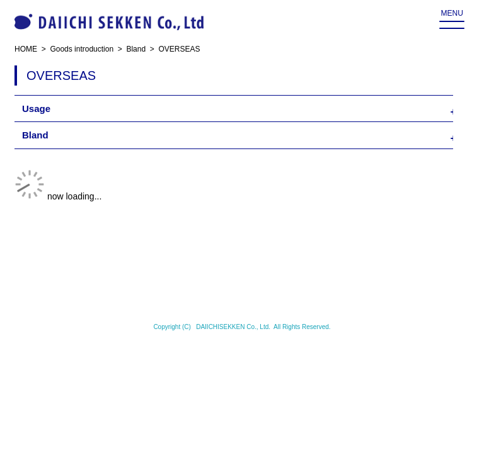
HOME (25, 49)
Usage (36, 108)
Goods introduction (81, 49)
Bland (35, 135)
